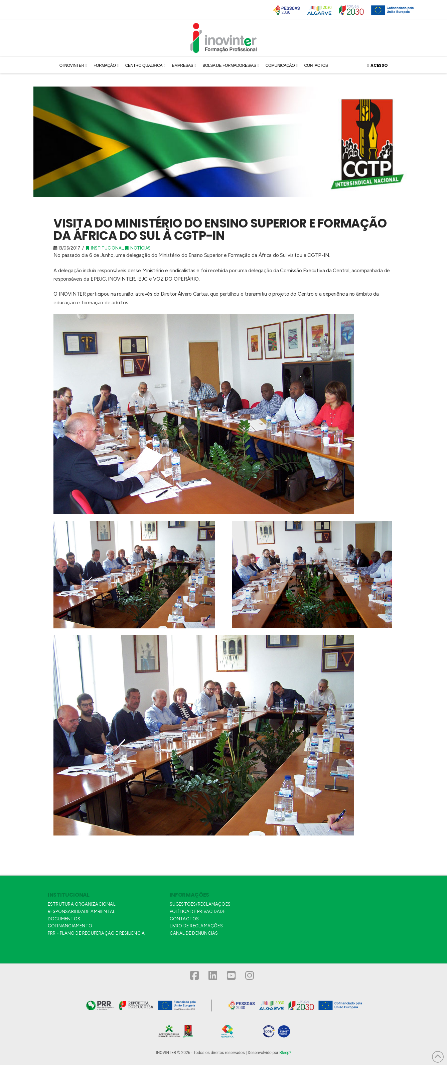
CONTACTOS (184, 918)
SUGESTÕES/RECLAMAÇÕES (200, 904)
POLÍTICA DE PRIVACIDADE (198, 911)
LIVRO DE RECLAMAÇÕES (196, 925)
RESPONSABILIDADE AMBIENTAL (81, 911)
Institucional (104, 248)
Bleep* (285, 1052)
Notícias (138, 248)
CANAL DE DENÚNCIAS (194, 933)
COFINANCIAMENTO (70, 925)
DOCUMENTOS (64, 918)
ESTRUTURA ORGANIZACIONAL (81, 904)
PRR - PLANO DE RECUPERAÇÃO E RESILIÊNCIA (96, 933)
